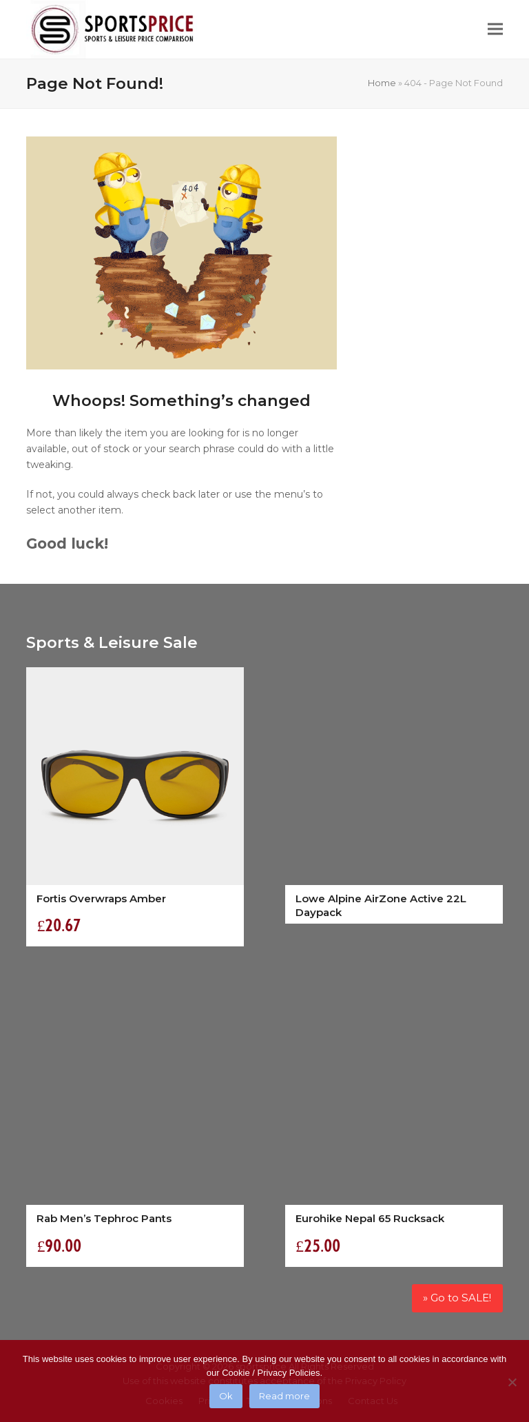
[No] (512, 1382)
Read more (284, 1395)
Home (382, 82)
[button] (495, 29)
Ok (226, 1395)
